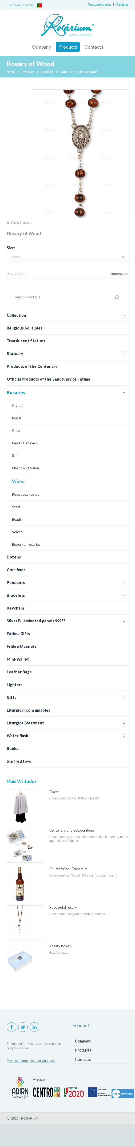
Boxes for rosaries (26, 544)
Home (11, 71)
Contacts (94, 47)
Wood (65, 71)
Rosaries (47, 71)
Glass (16, 430)
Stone (16, 455)
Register (122, 4)
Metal (16, 418)
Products (67, 47)
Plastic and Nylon (25, 468)
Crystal (17, 405)
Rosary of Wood (87, 71)
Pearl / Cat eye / (24, 443)
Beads (17, 519)
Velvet (17, 532)
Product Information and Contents (30, 1061)
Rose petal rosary (25, 494)
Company (41, 47)
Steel (16, 507)
